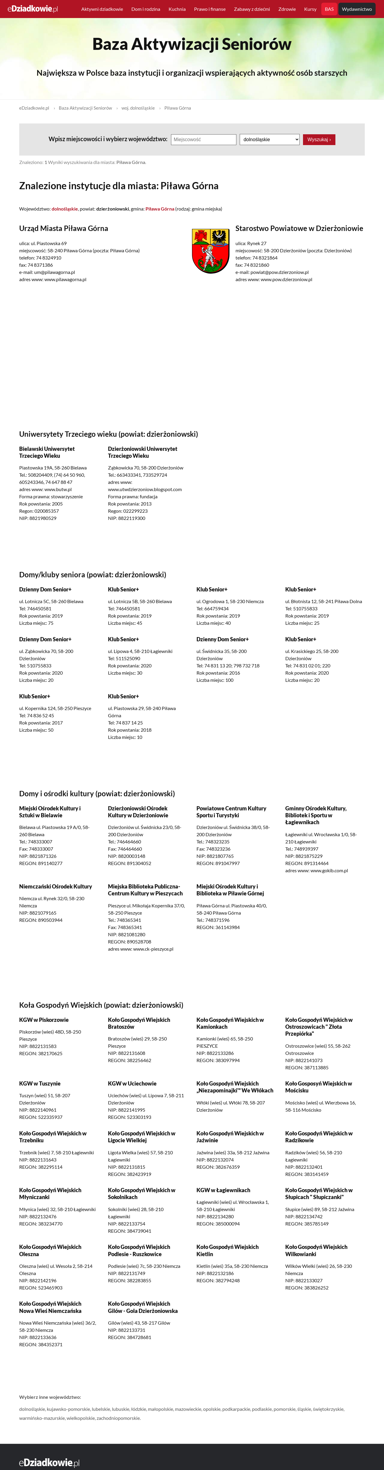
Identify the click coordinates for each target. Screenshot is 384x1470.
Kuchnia (177, 9)
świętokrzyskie (328, 1409)
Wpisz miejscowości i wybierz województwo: (109, 138)
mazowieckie (188, 1409)
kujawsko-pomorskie (68, 1409)
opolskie (211, 1409)
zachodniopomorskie (118, 1418)
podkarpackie (236, 1409)
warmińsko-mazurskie (42, 1418)
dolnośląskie (32, 1409)
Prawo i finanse (210, 9)
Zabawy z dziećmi (252, 9)
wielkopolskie (81, 1418)
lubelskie (101, 1409)
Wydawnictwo (357, 9)
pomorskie (285, 1409)
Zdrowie (287, 9)
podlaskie (262, 1409)
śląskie (304, 1409)
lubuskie (120, 1409)
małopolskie (160, 1409)
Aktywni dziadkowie (102, 9)
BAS (329, 9)
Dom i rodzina (145, 9)
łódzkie (138, 1409)
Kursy (310, 9)
